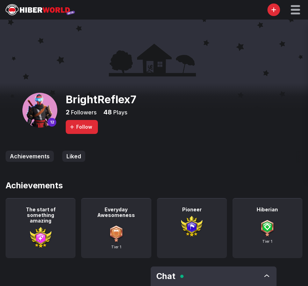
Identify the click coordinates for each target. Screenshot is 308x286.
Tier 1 (116, 247)
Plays (119, 112)
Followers (83, 112)
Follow (80, 127)
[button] (295, 10)
